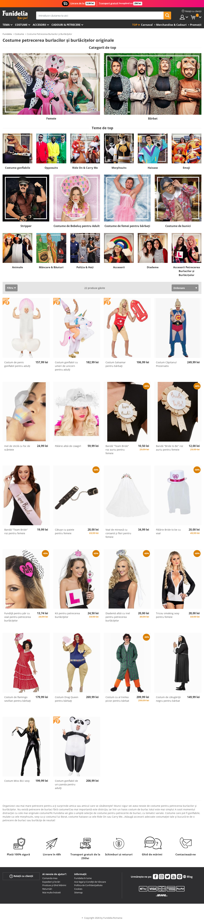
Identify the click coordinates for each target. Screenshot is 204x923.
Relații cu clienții (21, 876)
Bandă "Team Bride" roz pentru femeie (16, 531)
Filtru (10, 287)
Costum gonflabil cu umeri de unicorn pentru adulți (66, 366)
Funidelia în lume (83, 878)
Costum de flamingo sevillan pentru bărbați (17, 698)
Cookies (78, 888)
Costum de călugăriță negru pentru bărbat (168, 698)
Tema (6, 24)
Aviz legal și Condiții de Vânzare (90, 881)
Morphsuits (119, 167)
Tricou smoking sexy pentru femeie (167, 615)
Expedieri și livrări (51, 881)
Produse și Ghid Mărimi (54, 885)
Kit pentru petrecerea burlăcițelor (67, 615)
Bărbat (153, 118)
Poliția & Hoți (85, 267)
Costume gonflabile (17, 167)
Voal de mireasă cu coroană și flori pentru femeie (118, 533)
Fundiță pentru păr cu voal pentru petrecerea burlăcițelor (17, 617)
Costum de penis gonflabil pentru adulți (17, 364)
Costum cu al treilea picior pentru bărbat (117, 698)
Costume (21, 24)
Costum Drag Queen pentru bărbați (66, 698)
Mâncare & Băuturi (51, 267)
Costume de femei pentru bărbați (127, 226)
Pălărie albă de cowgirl (68, 446)
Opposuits (51, 167)
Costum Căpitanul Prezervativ (166, 364)
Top (134, 24)
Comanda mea (49, 878)
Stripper (26, 226)
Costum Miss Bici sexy (17, 780)
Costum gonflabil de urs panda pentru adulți (66, 784)
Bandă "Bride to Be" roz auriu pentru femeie (169, 447)
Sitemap (78, 892)
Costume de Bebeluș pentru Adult (77, 226)
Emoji (186, 167)
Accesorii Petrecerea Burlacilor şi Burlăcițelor (186, 271)
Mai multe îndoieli (51, 892)
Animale (17, 267)
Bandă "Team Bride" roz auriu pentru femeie (117, 449)
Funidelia (7, 34)
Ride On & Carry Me (85, 167)
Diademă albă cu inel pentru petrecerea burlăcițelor (118, 617)
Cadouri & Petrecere (65, 24)
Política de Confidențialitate (88, 885)
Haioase (153, 167)
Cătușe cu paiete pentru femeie (64, 531)
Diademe (153, 267)
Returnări (47, 888)
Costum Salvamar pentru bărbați (116, 364)
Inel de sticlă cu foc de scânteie (17, 447)
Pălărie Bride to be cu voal (168, 531)
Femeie (51, 118)
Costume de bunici (178, 226)
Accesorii (39, 24)
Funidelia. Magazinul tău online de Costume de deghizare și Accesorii (15, 15)
